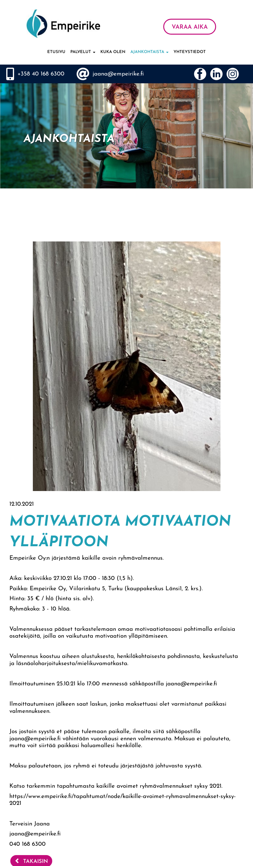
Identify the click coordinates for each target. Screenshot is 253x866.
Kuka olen (112, 52)
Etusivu (56, 52)
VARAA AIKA (190, 27)
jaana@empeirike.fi (118, 74)
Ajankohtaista (149, 52)
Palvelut (82, 52)
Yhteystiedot (190, 52)
